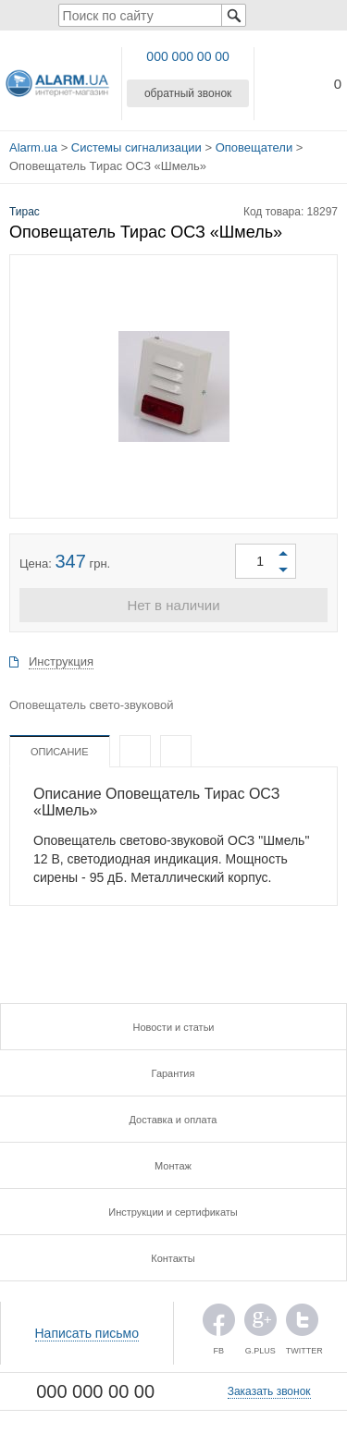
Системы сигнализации (136, 147)
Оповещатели (254, 147)
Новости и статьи (173, 1027)
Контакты (173, 1258)
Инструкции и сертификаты (172, 1212)
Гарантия (173, 1073)
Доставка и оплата (173, 1119)
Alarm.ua (33, 147)
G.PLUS (260, 1324)
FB (219, 1324)
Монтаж (173, 1165)
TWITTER (302, 1324)
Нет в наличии (173, 605)
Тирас (24, 211)
